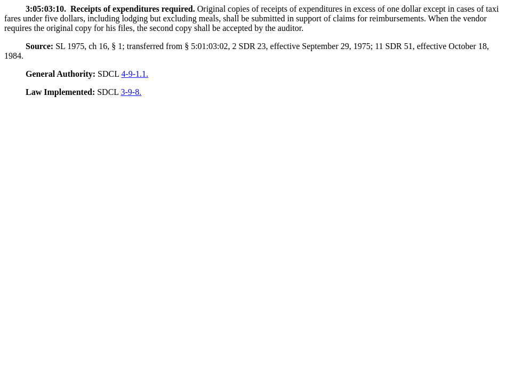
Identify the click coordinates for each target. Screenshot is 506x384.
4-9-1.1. (134, 73)
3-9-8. (131, 92)
